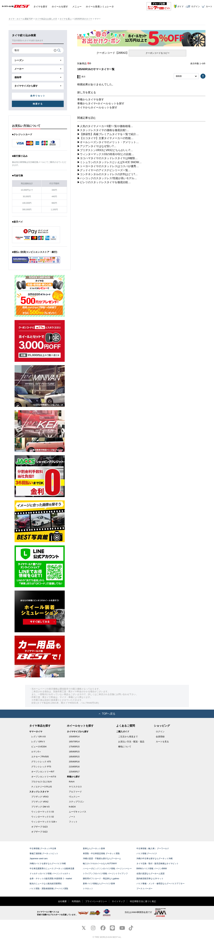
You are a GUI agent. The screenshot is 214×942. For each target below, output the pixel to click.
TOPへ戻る (107, 713)
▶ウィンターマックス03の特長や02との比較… (105, 154)
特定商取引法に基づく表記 (143, 901)
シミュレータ (100, 6)
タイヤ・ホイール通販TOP (21, 19)
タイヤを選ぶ (66, 19)
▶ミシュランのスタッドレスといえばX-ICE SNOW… (109, 162)
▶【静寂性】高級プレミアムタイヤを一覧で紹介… (108, 134)
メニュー (77, 6)
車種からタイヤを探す (90, 99)
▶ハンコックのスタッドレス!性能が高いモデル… (107, 178)
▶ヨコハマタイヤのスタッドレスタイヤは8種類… (107, 158)
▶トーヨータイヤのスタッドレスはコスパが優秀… (108, 166)
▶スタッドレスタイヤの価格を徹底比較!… (103, 130)
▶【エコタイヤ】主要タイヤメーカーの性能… (105, 138)
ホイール (60, 6)
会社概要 (62, 901)
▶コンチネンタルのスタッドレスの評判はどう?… (107, 174)
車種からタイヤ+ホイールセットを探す (100, 103)
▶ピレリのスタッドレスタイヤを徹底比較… (104, 182)
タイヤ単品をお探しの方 (46, 19)
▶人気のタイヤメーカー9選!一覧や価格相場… (105, 126)
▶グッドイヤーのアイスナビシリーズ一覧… (104, 170)
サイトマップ (118, 901)
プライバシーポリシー (96, 901)
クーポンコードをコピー (158, 53)
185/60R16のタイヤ (83, 19)
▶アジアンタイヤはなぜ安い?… (96, 146)
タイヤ (40, 6)
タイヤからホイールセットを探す (97, 107)
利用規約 (76, 901)
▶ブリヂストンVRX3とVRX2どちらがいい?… (105, 150)
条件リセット (37, 96)
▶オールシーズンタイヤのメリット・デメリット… (108, 142)
